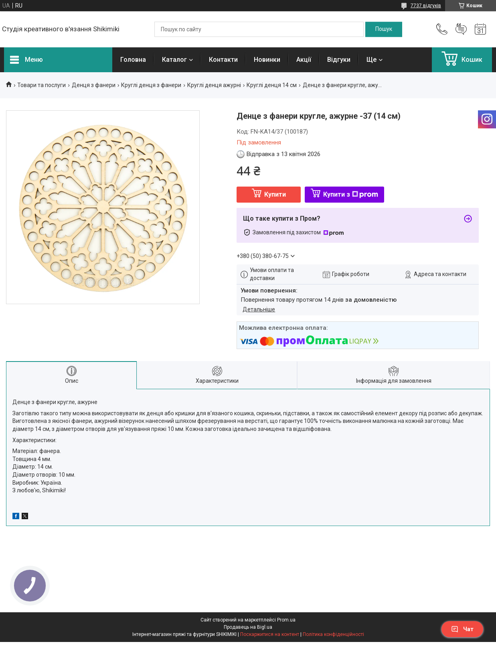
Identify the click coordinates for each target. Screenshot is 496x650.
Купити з (350, 194)
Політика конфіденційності (333, 634)
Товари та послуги (41, 85)
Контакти (223, 59)
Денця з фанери (93, 85)
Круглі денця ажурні (214, 85)
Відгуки (338, 59)
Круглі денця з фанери (151, 85)
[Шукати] (383, 29)
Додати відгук (461, 29)
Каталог (174, 59)
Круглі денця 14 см (272, 85)
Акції (303, 59)
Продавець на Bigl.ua (248, 627)
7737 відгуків (426, 5)
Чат (462, 629)
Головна (133, 59)
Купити (275, 194)
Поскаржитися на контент (269, 634)
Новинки (267, 59)
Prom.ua (286, 620)
